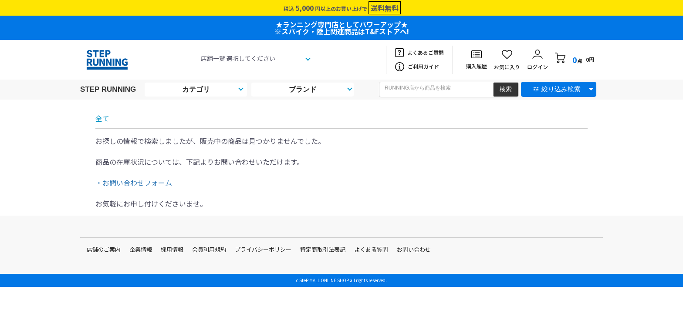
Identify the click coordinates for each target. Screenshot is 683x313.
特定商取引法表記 (322, 249)
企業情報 (140, 249)
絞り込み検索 (561, 89)
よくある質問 (371, 249)
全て (102, 118)
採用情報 (172, 249)
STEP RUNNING (108, 89)
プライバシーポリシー (263, 249)
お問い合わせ (414, 249)
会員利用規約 (209, 249)
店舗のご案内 (104, 249)
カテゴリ (196, 89)
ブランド (303, 89)
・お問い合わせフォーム (133, 182)
